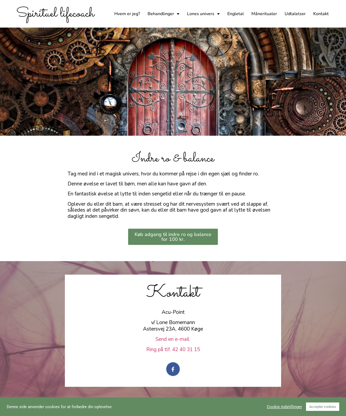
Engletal (235, 14)
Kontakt (321, 14)
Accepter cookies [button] (322, 407)
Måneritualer (264, 14)
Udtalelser (295, 14)
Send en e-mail (173, 339)
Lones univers (203, 14)
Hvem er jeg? (127, 14)
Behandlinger (163, 14)
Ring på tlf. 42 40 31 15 (173, 349)
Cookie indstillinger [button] (284, 406)
